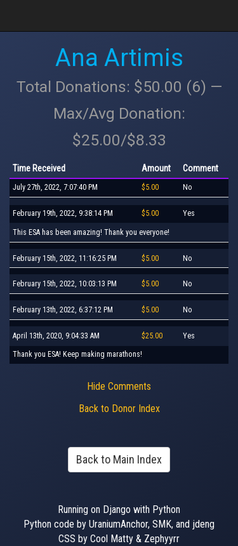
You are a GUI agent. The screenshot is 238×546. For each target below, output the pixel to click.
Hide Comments (119, 386)
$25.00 (152, 335)
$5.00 (150, 187)
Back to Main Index (119, 459)
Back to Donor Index (119, 409)
